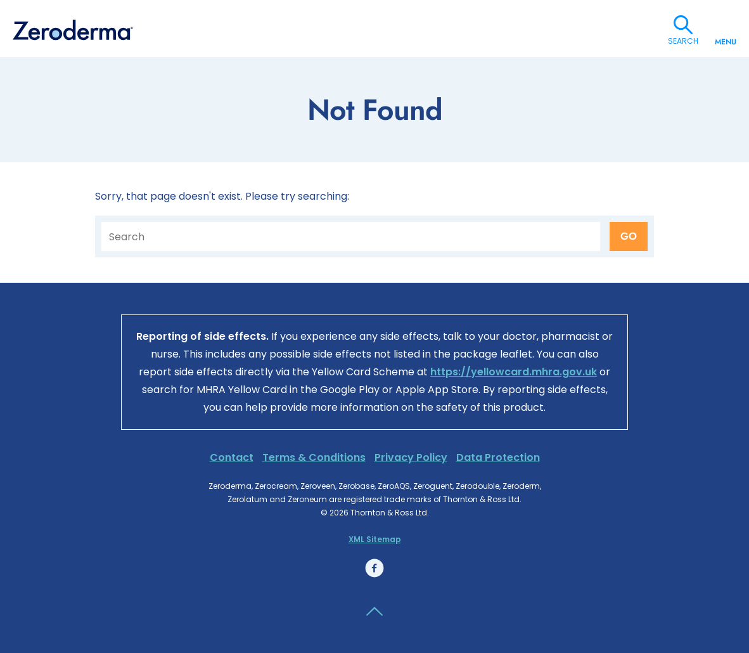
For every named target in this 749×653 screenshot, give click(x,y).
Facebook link (374, 568)
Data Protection (498, 457)
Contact (231, 457)
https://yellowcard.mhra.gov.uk (513, 372)
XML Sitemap (375, 539)
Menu (725, 36)
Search (683, 24)
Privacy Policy (410, 457)
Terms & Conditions (314, 457)
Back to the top (374, 611)
